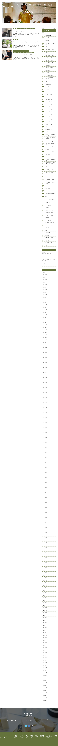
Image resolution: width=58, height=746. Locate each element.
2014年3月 (45, 573)
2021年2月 (45, 367)
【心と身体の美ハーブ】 (49, 129)
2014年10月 (45, 555)
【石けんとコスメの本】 (49, 147)
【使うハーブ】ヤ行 (48, 117)
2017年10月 (45, 465)
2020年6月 (45, 387)
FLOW (24, 6)
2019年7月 (45, 415)
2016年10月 (45, 495)
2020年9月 (45, 380)
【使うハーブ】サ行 (48, 107)
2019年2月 (45, 427)
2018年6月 (45, 445)
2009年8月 (45, 680)
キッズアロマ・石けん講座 (50, 186)
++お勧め (46, 53)
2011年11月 (45, 633)
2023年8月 (45, 302)
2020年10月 (45, 377)
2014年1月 (45, 578)
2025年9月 (45, 272)
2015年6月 (45, 535)
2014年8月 (45, 560)
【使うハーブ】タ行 (48, 109)
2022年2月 (45, 337)
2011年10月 (45, 635)
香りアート (47, 245)
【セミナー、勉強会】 (49, 94)
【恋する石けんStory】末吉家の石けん (50, 135)
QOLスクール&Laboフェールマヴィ (8, 5)
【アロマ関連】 (47, 87)
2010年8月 (45, 663)
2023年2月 (45, 315)
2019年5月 (45, 420)
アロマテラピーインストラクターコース (50, 170)
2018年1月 (45, 457)
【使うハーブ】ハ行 (48, 112)
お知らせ (46, 157)
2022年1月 (45, 340)
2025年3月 (45, 285)
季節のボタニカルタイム (49, 215)
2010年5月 (45, 665)
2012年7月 (45, 618)
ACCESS (37, 5)
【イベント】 (47, 89)
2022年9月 (45, 322)
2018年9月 (45, 440)
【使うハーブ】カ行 (48, 104)
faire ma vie (47, 722)
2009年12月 (45, 675)
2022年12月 (45, 320)
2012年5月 (45, 620)
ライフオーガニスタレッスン (50, 200)
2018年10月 (45, 437)
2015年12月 (45, 520)
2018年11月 (45, 435)
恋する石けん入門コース (49, 220)
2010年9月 (45, 660)
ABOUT (19, 6)
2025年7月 (45, 277)
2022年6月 (45, 327)
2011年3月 (45, 648)
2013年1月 (45, 605)
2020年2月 (45, 397)
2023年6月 (45, 307)
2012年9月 (45, 615)
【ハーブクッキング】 (49, 97)
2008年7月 (45, 695)
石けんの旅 (47, 240)
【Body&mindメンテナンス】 (49, 50)
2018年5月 (45, 447)
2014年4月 (45, 570)
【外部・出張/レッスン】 (49, 55)
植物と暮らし (47, 235)
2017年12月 (45, 460)
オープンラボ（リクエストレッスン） (50, 180)
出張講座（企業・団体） (49, 210)
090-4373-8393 (29, 720)
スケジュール (47, 188)
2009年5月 (45, 685)
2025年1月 (45, 290)
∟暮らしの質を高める (49, 63)
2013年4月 (45, 598)
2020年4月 (45, 392)
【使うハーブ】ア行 (48, 102)
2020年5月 (45, 390)
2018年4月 (45, 450)
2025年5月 (45, 280)
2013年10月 (45, 585)
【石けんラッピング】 (49, 149)
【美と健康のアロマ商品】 (50, 152)
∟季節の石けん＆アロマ (49, 60)
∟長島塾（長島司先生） (49, 68)
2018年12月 (45, 432)
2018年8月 (45, 442)
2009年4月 (45, 688)
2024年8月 (45, 295)
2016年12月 (45, 490)
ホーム (5, 21)
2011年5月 (45, 645)
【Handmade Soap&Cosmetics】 (48, 41)
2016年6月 (45, 505)
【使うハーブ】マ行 (48, 114)
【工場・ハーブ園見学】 (49, 127)
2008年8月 (45, 693)
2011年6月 (45, 643)
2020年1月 (45, 400)
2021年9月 (45, 350)
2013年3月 (45, 600)
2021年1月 (45, 370)
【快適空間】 (47, 132)
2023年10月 (45, 300)
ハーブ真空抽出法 (48, 191)
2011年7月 (45, 640)
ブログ (9, 21)
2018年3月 (45, 452)
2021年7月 (45, 355)
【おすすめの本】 (48, 73)
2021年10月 (45, 347)
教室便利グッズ (47, 230)
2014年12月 (45, 550)
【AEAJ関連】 (47, 70)
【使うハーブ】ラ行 (48, 119)
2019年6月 (45, 417)
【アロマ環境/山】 (48, 84)
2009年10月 (45, 678)
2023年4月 (45, 310)
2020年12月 (45, 372)
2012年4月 (45, 623)
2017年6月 (45, 475)
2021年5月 (45, 360)
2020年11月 (45, 375)
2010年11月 (45, 655)
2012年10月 (45, 613)
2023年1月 (45, 317)
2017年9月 (45, 467)
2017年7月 (45, 472)
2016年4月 (45, 510)
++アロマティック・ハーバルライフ (50, 44)
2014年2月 (45, 575)
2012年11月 (45, 610)
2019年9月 (45, 410)
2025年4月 (45, 282)
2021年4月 (45, 362)
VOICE (32, 5)
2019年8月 (45, 412)
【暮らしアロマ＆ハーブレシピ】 (50, 144)
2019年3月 (45, 425)
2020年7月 (45, 385)
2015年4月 (45, 540)
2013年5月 (45, 595)
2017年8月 (45, 470)
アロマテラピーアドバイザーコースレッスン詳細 (50, 163)
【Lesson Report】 (48, 35)
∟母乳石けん (47, 65)
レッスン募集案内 (48, 205)
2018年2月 (45, 455)
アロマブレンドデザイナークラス (50, 177)
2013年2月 (45, 603)
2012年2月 (45, 628)
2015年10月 (45, 525)
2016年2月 (45, 515)
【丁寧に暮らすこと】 (49, 99)
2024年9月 (45, 292)
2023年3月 (45, 312)
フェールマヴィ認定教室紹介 (50, 194)
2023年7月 (45, 305)
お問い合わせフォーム (11, 720)
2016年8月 (45, 500)
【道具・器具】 (47, 154)
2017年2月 (45, 485)
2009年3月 (45, 690)
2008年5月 (45, 698)
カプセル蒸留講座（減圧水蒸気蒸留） (50, 183)
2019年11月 (45, 405)
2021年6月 (45, 357)
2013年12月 (45, 580)
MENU (28, 6)
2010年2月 (45, 673)
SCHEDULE (42, 5)
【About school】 (48, 38)
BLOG (48, 7)
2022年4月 (45, 332)
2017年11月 (45, 462)
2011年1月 (45, 653)
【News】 (46, 33)
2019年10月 (45, 407)
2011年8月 (45, 638)
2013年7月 (45, 593)
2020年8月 (45, 382)
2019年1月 (45, 430)
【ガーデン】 (47, 92)
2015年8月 (45, 530)
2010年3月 (45, 670)
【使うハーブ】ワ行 (48, 122)
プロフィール (47, 197)
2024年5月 (45, 297)
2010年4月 (45, 668)
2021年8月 (45, 352)
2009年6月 (45, 683)
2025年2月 (45, 287)
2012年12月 (45, 608)
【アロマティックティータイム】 (50, 82)
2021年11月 (45, 345)
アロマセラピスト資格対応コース (50, 160)
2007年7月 (45, 700)
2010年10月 (45, 658)
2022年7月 (45, 325)
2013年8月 (45, 590)
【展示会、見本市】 (48, 124)
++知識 (46, 47)
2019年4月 (45, 422)
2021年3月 (45, 365)
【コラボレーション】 (49, 58)
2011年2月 (45, 650)
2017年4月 (45, 480)
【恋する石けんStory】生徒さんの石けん (50, 138)
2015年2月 (45, 545)
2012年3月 (45, 625)
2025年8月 (45, 275)
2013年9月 (45, 588)
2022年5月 (45, 330)
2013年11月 (45, 583)
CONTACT (53, 5)
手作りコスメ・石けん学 (49, 225)
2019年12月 (45, 402)
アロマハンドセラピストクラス (50, 173)
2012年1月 (45, 630)
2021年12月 (45, 342)
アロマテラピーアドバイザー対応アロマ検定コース (50, 167)
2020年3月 (45, 395)
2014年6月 (45, 565)
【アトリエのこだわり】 (49, 75)
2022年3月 (45, 335)
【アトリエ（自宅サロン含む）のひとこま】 (50, 78)
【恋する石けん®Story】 (49, 141)
